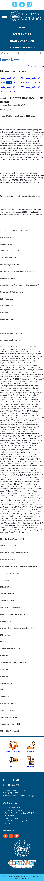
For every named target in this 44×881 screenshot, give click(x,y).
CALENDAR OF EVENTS (22, 47)
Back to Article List (35, 66)
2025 (9, 78)
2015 (28, 82)
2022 (28, 78)
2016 (22, 82)
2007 (34, 87)
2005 (3, 91)
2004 (9, 91)
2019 (3, 82)
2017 (15, 82)
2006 (40, 87)
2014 (34, 82)
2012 (3, 87)
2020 (40, 78)
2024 (15, 78)
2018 (9, 82)
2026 (3, 78)
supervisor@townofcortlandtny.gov (20, 795)
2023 (22, 78)
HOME (22, 27)
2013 (40, 82)
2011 (9, 87)
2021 (34, 78)
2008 (28, 87)
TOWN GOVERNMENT (22, 40)
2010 (15, 87)
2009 (22, 87)
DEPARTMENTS (22, 34)
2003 (15, 91)
